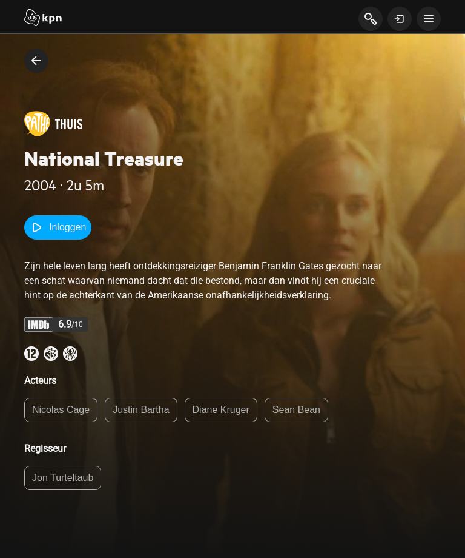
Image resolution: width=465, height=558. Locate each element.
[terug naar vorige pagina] (36, 61)
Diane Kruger (221, 410)
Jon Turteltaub (62, 477)
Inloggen (58, 227)
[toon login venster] (400, 19)
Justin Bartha (141, 410)
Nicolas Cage (61, 410)
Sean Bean (296, 410)
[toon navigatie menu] (429, 19)
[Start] (43, 19)
